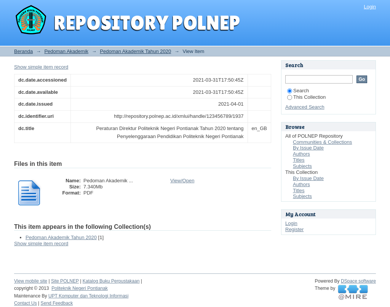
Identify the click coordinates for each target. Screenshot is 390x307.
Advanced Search (304, 107)
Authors (301, 154)
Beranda (23, 51)
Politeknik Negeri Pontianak (79, 288)
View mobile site (30, 281)
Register (294, 229)
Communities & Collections (322, 142)
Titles (299, 160)
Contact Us (25, 303)
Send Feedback (57, 303)
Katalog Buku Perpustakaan (111, 281)
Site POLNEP (65, 281)
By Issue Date (308, 148)
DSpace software (358, 281)
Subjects (302, 166)
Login (370, 7)
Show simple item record (41, 67)
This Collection (306, 97)
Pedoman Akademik (66, 51)
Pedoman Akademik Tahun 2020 (135, 51)
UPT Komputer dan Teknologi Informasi (88, 296)
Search (298, 90)
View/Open (182, 180)
